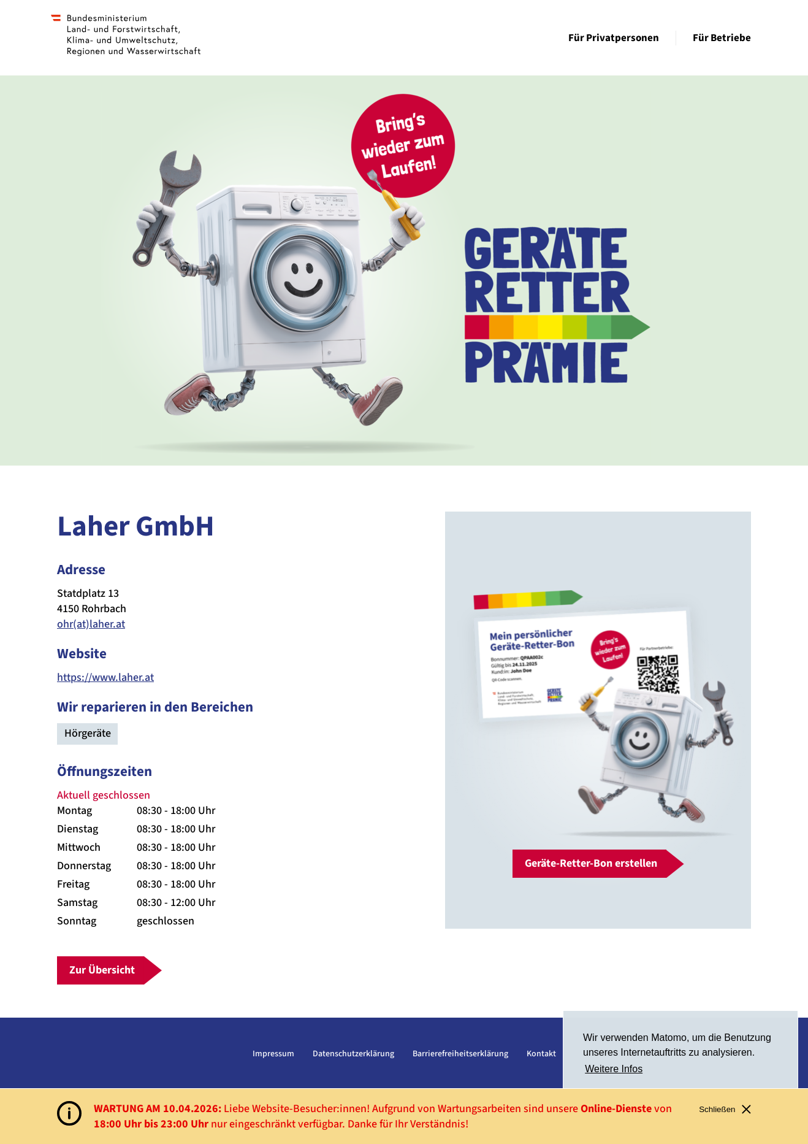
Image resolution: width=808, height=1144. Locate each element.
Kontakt (541, 1054)
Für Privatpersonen (613, 38)
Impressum (273, 1054)
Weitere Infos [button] (613, 1069)
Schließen (725, 1109)
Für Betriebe (722, 38)
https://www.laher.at (105, 677)
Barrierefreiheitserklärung (460, 1054)
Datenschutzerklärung (353, 1054)
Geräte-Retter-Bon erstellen (591, 863)
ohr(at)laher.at (91, 624)
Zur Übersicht (102, 970)
